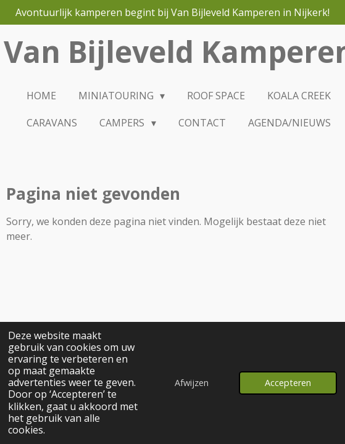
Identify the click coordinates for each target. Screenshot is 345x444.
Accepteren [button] (288, 382)
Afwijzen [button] (192, 382)
